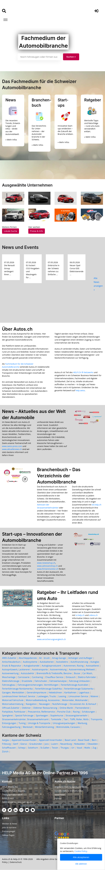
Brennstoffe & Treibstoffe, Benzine (54, 673)
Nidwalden (79, 743)
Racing (76, 711)
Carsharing (37, 677)
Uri (72, 747)
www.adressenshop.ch (47, 566)
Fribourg (6, 743)
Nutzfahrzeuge (59, 704)
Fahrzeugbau (8, 684)
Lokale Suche (10, 231)
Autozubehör (27, 673)
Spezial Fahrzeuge (24, 715)
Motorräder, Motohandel (75, 700)
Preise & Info (36, 231)
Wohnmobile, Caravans (68, 727)
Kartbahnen (70, 692)
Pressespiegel (8, 831)
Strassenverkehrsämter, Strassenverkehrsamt (25, 719)
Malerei (94, 696)
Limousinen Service (78, 696)
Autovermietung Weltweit (82, 669)
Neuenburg (66, 743)
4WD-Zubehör (9, 657)
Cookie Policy (81, 851)
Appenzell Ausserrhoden (24, 740)
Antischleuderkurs (11, 661)
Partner (58, 798)
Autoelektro (62, 661)
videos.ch (93, 615)
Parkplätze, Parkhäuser (14, 711)
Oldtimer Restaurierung (45, 707)
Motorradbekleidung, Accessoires (43, 700)
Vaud (79, 747)
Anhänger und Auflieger (80, 657)
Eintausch (71, 677)
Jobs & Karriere (9, 827)
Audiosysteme (30, 661)
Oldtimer (26, 707)
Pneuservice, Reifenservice (41, 711)
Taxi (66, 719)
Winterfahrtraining (44, 727)
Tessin (55, 747)
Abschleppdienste (28, 657)
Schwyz (22, 747)
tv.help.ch (80, 615)
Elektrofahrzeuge (10, 680)
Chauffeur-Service (54, 677)
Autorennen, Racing (73, 665)
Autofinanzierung (79, 661)
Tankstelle (56, 719)
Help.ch (16, 859)
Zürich (5, 751)
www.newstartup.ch (46, 563)
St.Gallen (44, 747)
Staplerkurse (56, 715)
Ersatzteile (27, 680)
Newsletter (60, 794)
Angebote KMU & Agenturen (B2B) (71, 787)
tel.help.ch (96, 504)
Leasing (62, 696)
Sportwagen (42, 715)
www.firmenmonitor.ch (47, 569)
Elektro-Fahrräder (87, 677)
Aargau (5, 740)
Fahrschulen (41, 680)
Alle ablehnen (81, 864)
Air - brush (44, 657)
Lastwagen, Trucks (46, 696)
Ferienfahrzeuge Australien (74, 684)
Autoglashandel (31, 665)
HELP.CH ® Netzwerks (83, 372)
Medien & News (9, 823)
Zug (94, 747)
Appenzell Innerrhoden (50, 740)
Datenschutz (16, 862)
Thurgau (64, 747)
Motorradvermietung (12, 704)
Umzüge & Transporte (39, 723)
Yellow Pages (8, 835)
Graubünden (35, 743)
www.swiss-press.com (12, 446)
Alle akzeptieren (81, 857)
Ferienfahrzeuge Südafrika (48, 688)
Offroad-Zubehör (10, 707)
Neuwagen (44, 704)
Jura (47, 743)
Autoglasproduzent (51, 665)
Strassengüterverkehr (76, 715)
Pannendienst (82, 707)
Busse (77, 673)
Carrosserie (23, 677)
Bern (94, 740)
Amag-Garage (59, 657)
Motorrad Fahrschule (13, 700)
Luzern (54, 743)
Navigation (31, 704)
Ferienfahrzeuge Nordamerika (17, 688)
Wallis (87, 747)
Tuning (22, 723)
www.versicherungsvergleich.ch (51, 639)
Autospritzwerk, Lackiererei (16, 669)
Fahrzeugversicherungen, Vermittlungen (38, 684)
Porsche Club (64, 711)
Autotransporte (40, 669)
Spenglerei (7, 715)
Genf (15, 743)
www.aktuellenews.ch (12, 449)
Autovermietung (58, 669)
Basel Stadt (83, 740)
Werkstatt (28, 727)
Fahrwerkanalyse (58, 680)
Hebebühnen (55, 692)
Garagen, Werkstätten (13, 692)
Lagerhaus (84, 692)
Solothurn (33, 747)
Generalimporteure (36, 692)
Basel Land (70, 740)
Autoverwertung (10, 673)
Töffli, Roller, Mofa (79, 719)
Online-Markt (66, 707)
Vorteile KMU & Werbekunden (69, 790)
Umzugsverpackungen (64, 723)
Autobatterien (47, 661)
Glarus (23, 743)
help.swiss (80, 390)
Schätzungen (88, 711)
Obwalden (92, 743)
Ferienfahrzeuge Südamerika (78, 688)
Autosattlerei (92, 665)
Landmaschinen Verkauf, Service (18, 696)
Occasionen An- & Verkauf (83, 704)
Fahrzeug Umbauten (79, 680)
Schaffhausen (9, 747)
